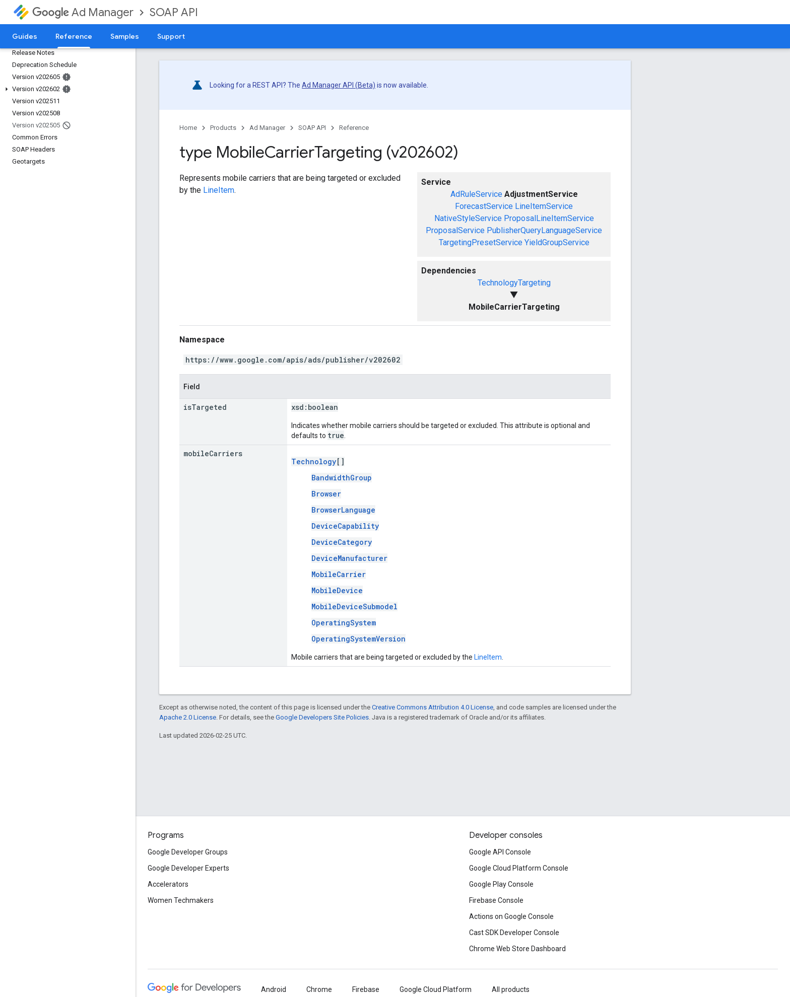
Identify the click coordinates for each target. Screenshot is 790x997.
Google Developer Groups (188, 852)
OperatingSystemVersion (358, 639)
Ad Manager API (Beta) (338, 85)
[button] (65, 89)
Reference (354, 127)
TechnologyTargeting (514, 283)
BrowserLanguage (343, 510)
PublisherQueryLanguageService (544, 230)
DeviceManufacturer (349, 558)
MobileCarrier (338, 574)
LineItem (218, 190)
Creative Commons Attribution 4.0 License (432, 707)
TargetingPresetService (480, 242)
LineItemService (544, 206)
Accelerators (168, 884)
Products (223, 127)
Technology (313, 461)
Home (188, 127)
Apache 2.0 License (187, 717)
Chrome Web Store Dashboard (517, 949)
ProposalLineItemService (549, 218)
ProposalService (455, 230)
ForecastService (484, 206)
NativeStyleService (468, 218)
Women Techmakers (181, 900)
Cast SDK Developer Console (514, 933)
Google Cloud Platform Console (518, 868)
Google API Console (500, 852)
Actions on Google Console (511, 916)
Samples (124, 36)
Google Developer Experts (188, 868)
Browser (326, 493)
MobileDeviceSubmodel (354, 606)
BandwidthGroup (341, 477)
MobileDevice (337, 590)
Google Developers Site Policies (322, 717)
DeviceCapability (345, 526)
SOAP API (174, 12)
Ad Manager (83, 12)
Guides (24, 36)
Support (171, 36)
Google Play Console (501, 884)
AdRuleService (476, 194)
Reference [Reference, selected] (73, 36)
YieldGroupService (556, 242)
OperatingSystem (343, 622)
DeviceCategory (341, 542)
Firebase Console (496, 900)
